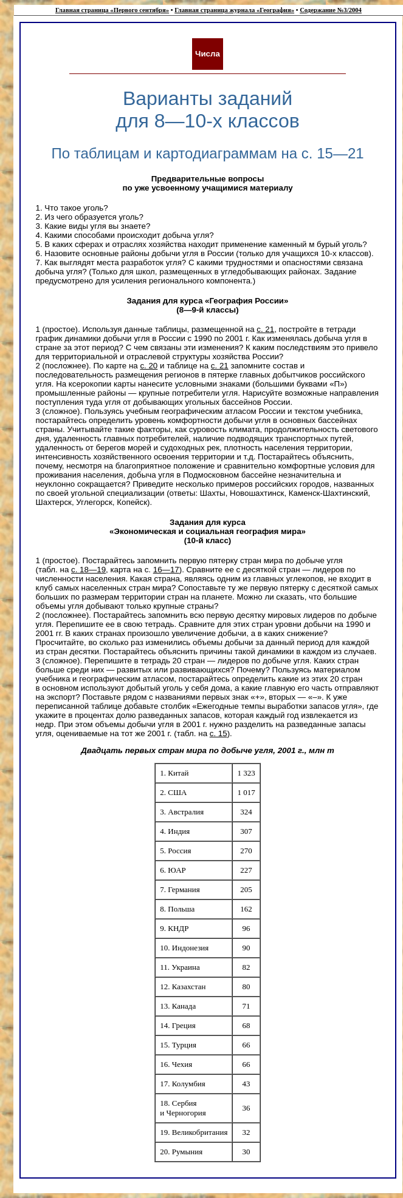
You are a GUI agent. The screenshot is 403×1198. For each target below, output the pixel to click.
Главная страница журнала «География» (234, 10)
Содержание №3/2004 (331, 10)
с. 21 (265, 329)
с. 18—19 (88, 569)
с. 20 (148, 365)
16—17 (166, 569)
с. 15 (218, 733)
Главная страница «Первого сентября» (112, 10)
